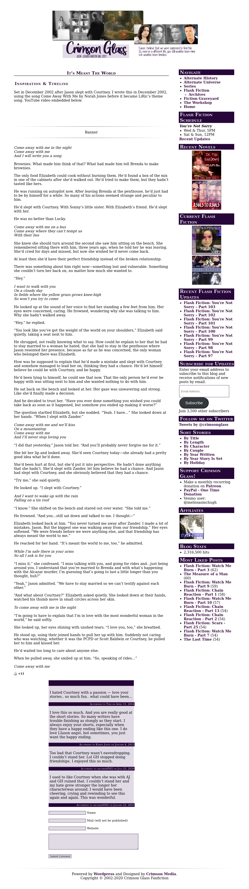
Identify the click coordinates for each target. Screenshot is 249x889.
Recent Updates (194, 139)
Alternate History (201, 78)
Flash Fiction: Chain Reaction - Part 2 (203, 617)
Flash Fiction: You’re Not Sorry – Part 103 (208, 305)
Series (190, 86)
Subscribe (194, 403)
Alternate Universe (202, 82)
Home (189, 107)
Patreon (213, 486)
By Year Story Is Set (203, 459)
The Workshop (198, 103)
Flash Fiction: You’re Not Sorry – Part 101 (208, 321)
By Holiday (194, 463)
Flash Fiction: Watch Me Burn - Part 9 (207, 584)
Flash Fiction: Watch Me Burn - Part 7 (207, 633)
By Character (196, 446)
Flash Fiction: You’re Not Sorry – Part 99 (208, 337)
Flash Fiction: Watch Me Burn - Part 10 (207, 600)
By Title (191, 438)
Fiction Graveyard (201, 98)
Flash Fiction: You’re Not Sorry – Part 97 (208, 354)
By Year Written (199, 454)
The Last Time (198, 639)
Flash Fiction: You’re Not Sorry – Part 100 (208, 329)
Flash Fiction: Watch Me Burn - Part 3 (207, 568)
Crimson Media (161, 877)
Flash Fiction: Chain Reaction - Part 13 (203, 609)
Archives (197, 94)
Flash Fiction (196, 90)
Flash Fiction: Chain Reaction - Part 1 (203, 592)
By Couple (193, 450)
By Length (194, 442)
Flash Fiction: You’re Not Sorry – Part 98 (208, 346)
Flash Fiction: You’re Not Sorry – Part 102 (208, 313)
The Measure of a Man (206, 574)
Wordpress (104, 877)
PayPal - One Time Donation (201, 492)
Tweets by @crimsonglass (203, 425)
